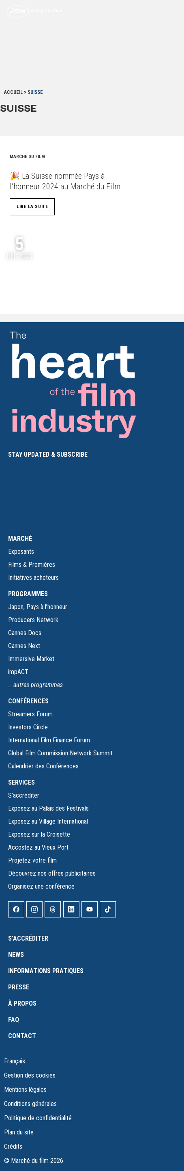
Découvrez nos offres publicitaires (52, 873)
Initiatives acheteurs (33, 577)
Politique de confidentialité (38, 1118)
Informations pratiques (45, 971)
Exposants (21, 551)
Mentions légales (25, 1089)
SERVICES (21, 782)
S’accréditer (23, 795)
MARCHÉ (20, 538)
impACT (18, 672)
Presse (18, 987)
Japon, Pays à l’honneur (37, 607)
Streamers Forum (30, 714)
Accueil (13, 92)
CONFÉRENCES (28, 701)
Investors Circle (28, 727)
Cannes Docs (24, 633)
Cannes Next (24, 646)
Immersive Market (31, 659)
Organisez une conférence (41, 886)
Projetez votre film (32, 860)
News (16, 954)
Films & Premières (31, 564)
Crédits (13, 1146)
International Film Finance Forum (49, 740)
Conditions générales (30, 1104)
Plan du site (19, 1132)
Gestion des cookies (30, 1075)
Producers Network (33, 620)
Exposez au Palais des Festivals (48, 808)
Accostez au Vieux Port (38, 847)
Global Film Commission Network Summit (60, 753)
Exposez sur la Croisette (39, 834)
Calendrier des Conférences (43, 766)
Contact (22, 1036)
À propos (22, 1003)
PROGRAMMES (28, 594)
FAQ (13, 1020)
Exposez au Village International (48, 821)
